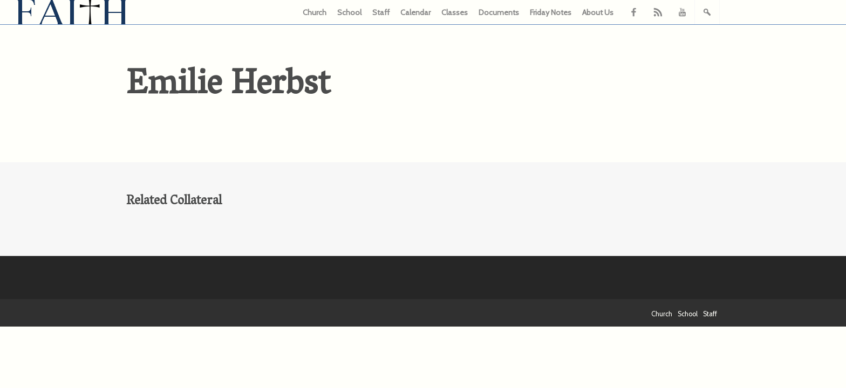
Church (314, 12)
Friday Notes (550, 12)
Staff (381, 12)
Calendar (415, 12)
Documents (499, 12)
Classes (454, 12)
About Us (597, 12)
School (349, 12)
